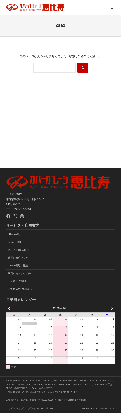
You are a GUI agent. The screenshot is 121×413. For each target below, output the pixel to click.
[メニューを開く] (112, 7)
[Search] (82, 68)
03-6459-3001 (22, 209)
